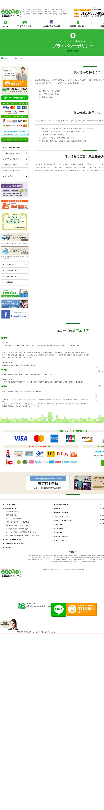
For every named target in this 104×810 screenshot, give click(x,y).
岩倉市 (26, 352)
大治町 (59, 355)
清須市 (50, 352)
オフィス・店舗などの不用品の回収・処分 (21, 532)
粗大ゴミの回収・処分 (14, 518)
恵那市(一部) (43, 382)
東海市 (83, 352)
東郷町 (41, 355)
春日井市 (32, 352)
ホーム (4, 58)
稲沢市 (15, 352)
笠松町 (10, 374)
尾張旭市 (39, 352)
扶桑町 (80, 355)
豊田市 (31, 358)
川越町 (38, 391)
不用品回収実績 (14, 271)
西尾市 (22, 365)
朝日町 (32, 391)
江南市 (56, 352)
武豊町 (11, 365)
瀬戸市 (67, 352)
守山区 (62, 346)
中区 (27, 346)
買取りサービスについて (15, 170)
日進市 (15, 355)
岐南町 (4, 374)
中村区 (23, 346)
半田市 (16, 365)
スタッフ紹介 (15, 176)
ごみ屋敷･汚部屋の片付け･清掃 (17, 529)
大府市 (45, 352)
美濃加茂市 (12, 382)
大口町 (75, 355)
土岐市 (50, 382)
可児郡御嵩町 (21, 382)
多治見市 (51, 374)
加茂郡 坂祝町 (79, 382)
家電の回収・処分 (12, 515)
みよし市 (35, 355)
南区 (57, 346)
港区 (53, 346)
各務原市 (5, 382)
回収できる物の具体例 (15, 159)
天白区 (77, 346)
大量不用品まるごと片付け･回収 (17, 525)
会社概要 (14, 282)
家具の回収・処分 (12, 512)
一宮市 (10, 352)
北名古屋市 (22, 355)
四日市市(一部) (24, 391)
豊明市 (10, 355)
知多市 (72, 352)
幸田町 (33, 365)
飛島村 (53, 355)
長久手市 (47, 355)
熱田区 (43, 346)
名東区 (72, 346)
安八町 (21, 374)
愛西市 (4, 352)
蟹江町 (64, 355)
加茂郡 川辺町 (58, 382)
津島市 (78, 352)
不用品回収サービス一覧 (15, 147)
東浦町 (86, 355)
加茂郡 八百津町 (68, 382)
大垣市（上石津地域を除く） (33, 374)
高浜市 (21, 358)
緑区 (67, 346)
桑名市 (4, 391)
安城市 (4, 358)
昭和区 (33, 346)
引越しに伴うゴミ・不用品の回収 (18, 522)
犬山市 (21, 352)
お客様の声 (14, 265)
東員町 (16, 391)
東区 (10, 346)
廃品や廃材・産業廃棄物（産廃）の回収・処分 (22, 535)
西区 (18, 346)
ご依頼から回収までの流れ (15, 153)
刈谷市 (15, 358)
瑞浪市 (36, 382)
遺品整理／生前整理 (15, 165)
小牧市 (61, 352)
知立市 (26, 358)
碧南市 (27, 365)
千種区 (5, 346)
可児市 (45, 374)
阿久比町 (5, 365)
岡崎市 (10, 358)
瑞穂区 (38, 346)
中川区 (49, 346)
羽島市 (15, 374)
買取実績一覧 (14, 276)
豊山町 (69, 355)
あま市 (29, 355)
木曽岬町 (10, 391)
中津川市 (29, 382)
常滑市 (4, 355)
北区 (14, 346)
